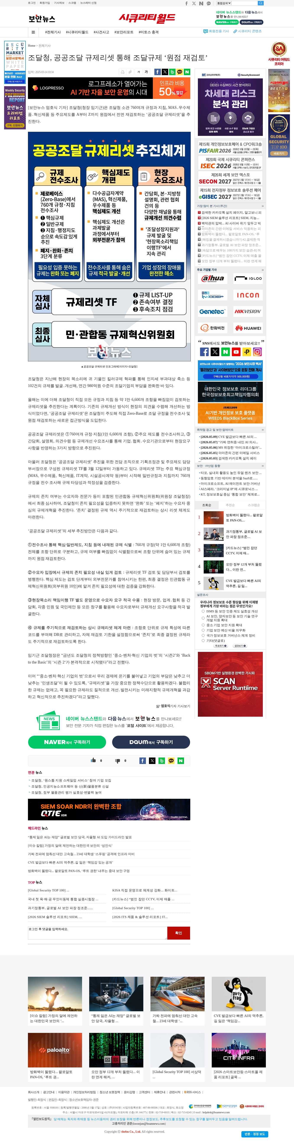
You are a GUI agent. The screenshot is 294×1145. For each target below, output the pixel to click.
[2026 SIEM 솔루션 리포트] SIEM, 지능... (230, 218)
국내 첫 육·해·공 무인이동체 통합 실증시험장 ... (63, 899)
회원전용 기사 (219, 31)
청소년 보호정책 (110, 1092)
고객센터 (144, 1092)
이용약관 (63, 1092)
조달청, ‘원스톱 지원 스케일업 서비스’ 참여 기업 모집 (71, 780)
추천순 (230, 505)
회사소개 (33, 1092)
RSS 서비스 (193, 1092)
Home (31, 45)
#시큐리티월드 (77, 32)
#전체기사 (53, 32)
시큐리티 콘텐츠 (250, 31)
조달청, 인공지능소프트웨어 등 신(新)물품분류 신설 (70, 786)
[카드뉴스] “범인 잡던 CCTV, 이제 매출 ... (143, 899)
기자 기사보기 (173, 706)
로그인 (32, 2)
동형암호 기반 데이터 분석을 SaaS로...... (229, 478)
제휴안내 (159, 1092)
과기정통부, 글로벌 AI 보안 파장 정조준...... (60, 908)
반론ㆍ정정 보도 (255, 1134)
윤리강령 (129, 1092)
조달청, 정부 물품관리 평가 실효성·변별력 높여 (66, 792)
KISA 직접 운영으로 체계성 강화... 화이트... (144, 890)
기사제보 (59, 2)
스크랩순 (254, 505)
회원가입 (45, 2)
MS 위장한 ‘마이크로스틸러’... (231, 447)
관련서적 (174, 1092)
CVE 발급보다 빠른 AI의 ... (229, 436)
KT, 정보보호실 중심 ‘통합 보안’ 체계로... (230, 494)
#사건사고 (101, 32)
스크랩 (72, 2)
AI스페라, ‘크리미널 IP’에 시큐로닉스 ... (229, 489)
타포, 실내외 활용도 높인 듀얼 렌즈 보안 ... (231, 473)
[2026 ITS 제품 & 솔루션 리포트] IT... (140, 917)
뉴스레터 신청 (88, 2)
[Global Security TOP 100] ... (48, 890)
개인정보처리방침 (84, 1092)
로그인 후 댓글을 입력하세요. (97, 933)
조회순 (206, 505)
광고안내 (48, 1092)
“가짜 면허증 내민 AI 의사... (229, 442)
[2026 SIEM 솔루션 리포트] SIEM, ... (55, 917)
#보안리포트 (124, 32)
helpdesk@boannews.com (215, 1112)
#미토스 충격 (149, 32)
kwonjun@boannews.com (149, 1123)
